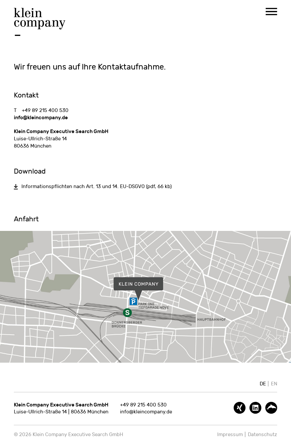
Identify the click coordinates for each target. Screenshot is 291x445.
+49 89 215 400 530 (45, 110)
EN (274, 384)
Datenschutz (262, 434)
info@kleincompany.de (41, 118)
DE (263, 384)
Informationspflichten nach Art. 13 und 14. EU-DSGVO (96, 186)
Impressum (230, 434)
